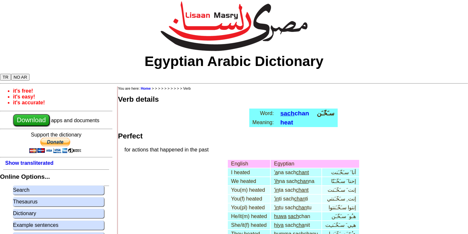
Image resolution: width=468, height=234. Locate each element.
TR (5, 77)
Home (146, 88)
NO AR (20, 77)
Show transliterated (29, 163)
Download (31, 120)
